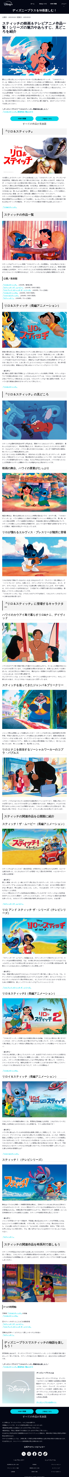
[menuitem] (32, 4)
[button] (22, 118)
